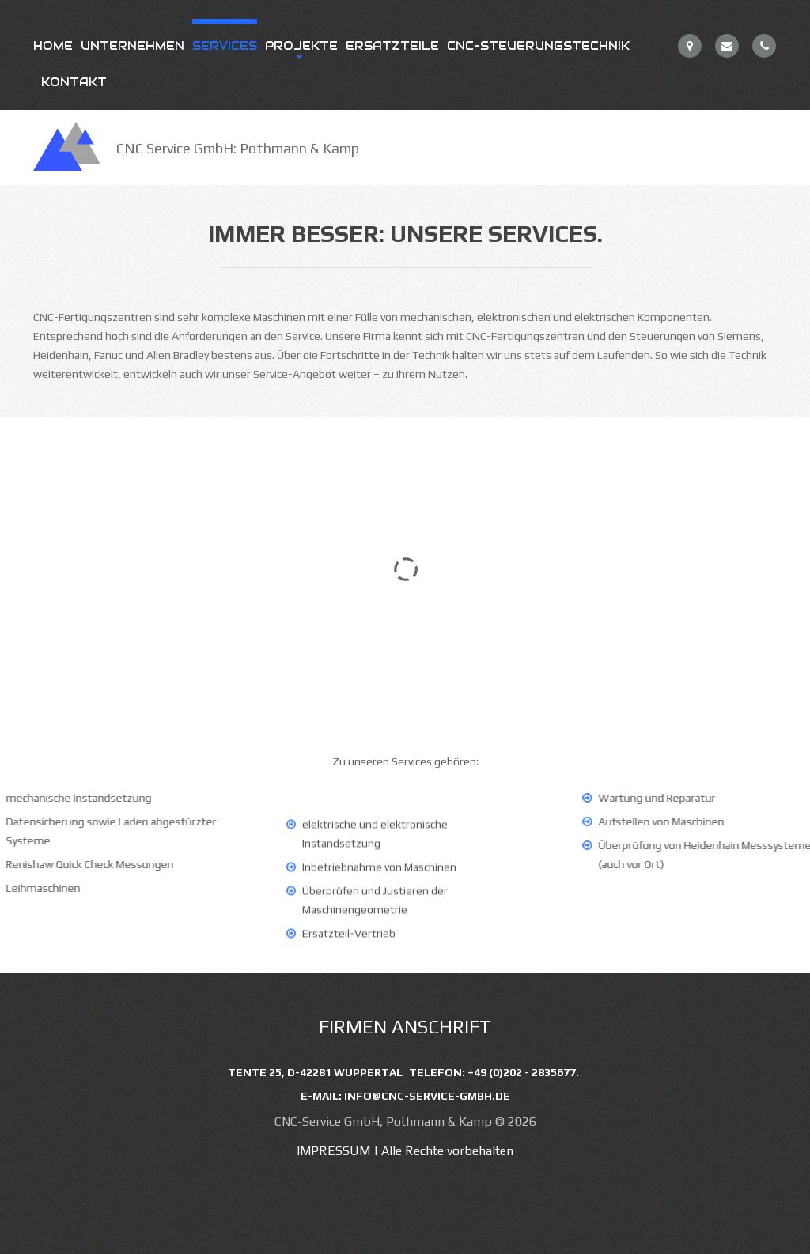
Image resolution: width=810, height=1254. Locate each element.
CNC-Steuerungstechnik (538, 46)
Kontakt (74, 82)
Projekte (301, 46)
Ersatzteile (392, 46)
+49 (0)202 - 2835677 (521, 1072)
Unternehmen (132, 46)
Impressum (333, 1150)
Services (224, 46)
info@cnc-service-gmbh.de (427, 1096)
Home (53, 46)
